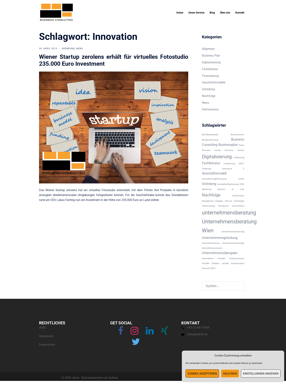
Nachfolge (208, 96)
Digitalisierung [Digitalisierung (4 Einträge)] (217, 156)
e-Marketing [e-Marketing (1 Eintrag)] (238, 157)
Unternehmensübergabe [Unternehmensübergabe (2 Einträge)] (219, 253)
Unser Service (196, 12)
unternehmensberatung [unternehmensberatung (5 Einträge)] (229, 213)
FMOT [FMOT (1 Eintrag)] (241, 163)
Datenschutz (47, 344)
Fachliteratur (210, 69)
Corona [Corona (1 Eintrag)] (217, 150)
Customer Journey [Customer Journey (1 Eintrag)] (234, 150)
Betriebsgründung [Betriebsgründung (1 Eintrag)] (210, 134)
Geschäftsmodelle (213, 82)
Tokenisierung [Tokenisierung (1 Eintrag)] (208, 206)
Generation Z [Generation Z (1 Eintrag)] (233, 169)
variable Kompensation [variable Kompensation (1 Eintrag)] (233, 263)
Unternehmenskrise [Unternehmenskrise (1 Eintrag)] (211, 243)
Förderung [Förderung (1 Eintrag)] (206, 169)
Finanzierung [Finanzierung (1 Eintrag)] (229, 163)
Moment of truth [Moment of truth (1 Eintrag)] (231, 189)
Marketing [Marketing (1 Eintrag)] (206, 189)
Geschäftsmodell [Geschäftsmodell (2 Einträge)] (214, 173)
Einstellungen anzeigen (261, 373)
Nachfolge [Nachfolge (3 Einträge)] (211, 195)
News (79, 48)
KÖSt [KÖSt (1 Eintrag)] (241, 184)
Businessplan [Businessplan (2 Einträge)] (228, 145)
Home (179, 12)
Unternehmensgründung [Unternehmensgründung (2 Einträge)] (219, 238)
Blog (212, 12)
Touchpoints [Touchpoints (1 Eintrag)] (223, 206)
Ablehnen (230, 373)
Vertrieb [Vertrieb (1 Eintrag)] (205, 268)
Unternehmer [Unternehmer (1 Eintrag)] (208, 258)
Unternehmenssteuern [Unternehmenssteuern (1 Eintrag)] (212, 248)
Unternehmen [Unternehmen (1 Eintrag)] (238, 206)
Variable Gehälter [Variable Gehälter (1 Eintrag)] (210, 263)
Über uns (225, 12)
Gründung (68, 48)
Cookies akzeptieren (202, 373)
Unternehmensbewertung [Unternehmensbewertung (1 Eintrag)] (232, 232)
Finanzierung (210, 76)
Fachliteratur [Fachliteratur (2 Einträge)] (211, 163)
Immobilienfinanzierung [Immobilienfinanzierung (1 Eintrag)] (227, 184)
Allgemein (208, 49)
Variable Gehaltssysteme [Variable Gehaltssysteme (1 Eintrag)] (231, 258)
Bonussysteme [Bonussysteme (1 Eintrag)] (237, 134)
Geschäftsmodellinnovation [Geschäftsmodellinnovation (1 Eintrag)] (214, 179)
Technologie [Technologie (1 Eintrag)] (238, 201)
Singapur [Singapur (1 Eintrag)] (219, 201)
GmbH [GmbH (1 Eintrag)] (241, 179)
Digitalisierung (211, 62)
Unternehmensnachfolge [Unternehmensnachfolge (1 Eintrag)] (233, 243)
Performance (210, 109)
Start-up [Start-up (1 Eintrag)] (228, 201)
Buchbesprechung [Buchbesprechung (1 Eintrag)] (210, 140)
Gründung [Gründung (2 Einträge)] (209, 184)
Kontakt (239, 12)
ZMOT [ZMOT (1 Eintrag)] (213, 268)
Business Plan (211, 55)
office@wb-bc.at (197, 334)
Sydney (113, 377)
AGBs (42, 327)
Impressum (46, 336)
